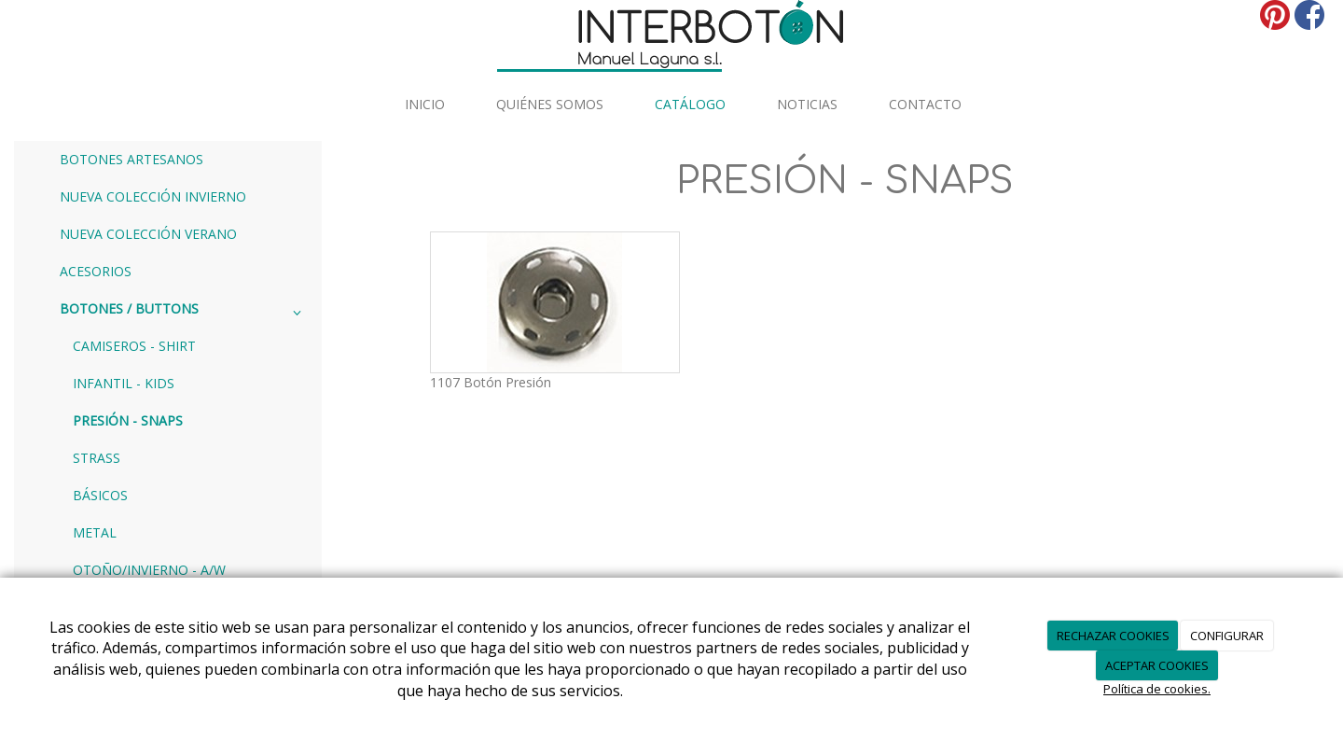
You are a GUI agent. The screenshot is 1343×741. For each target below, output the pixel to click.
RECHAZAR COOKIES (1113, 635)
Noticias (807, 104)
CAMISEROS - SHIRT (134, 346)
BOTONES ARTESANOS (131, 159)
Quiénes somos (549, 104)
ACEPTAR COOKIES (1157, 665)
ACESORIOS (96, 271)
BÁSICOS (100, 495)
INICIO (425, 104)
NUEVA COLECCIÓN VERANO (148, 234)
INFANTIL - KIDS (123, 383)
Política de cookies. (1157, 688)
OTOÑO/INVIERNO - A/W (149, 570)
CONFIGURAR (1227, 635)
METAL (95, 532)
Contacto (925, 104)
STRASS (96, 458)
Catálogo (690, 104)
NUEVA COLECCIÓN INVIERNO (153, 196)
